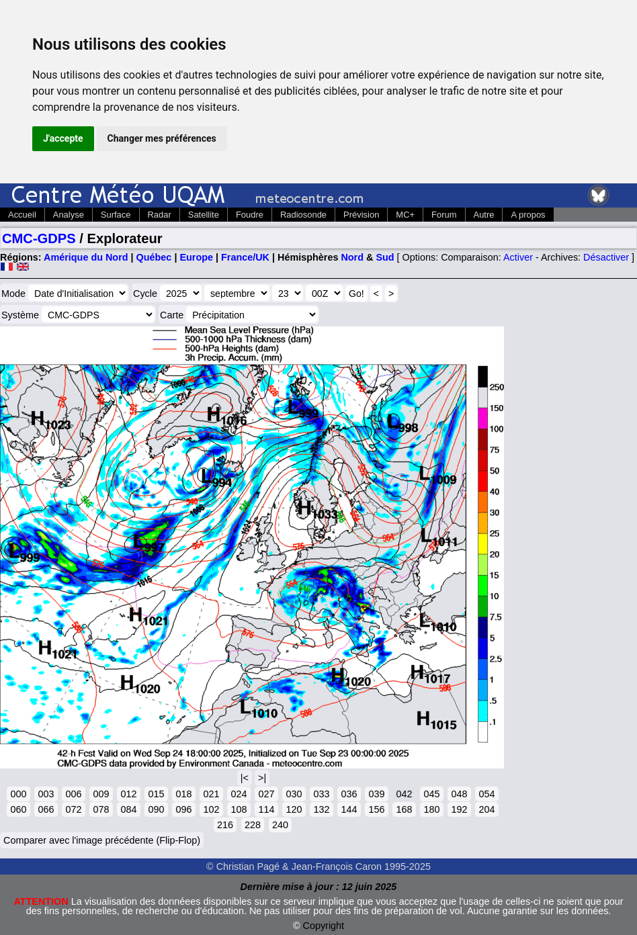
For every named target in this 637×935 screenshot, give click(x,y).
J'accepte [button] (63, 138)
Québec (154, 257)
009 (101, 794)
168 (404, 809)
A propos (528, 215)
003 (46, 794)
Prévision (361, 215)
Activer (518, 257)
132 (321, 809)
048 (459, 794)
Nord (352, 257)
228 (253, 824)
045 (431, 794)
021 (211, 794)
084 (128, 809)
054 (486, 794)
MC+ (405, 215)
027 (266, 794)
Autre (484, 215)
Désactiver (606, 257)
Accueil (22, 215)
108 (238, 809)
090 (156, 809)
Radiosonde (303, 215)
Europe (196, 257)
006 (73, 794)
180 (431, 809)
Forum (443, 215)
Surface (116, 215)
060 (18, 809)
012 (128, 794)
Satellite (203, 215)
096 (183, 809)
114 (266, 809)
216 (225, 824)
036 (349, 794)
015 (156, 794)
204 (486, 809)
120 (294, 809)
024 (238, 794)
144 (349, 809)
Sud (385, 257)
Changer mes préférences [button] (162, 138)
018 (183, 794)
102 (211, 809)
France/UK (245, 257)
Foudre (249, 215)
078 (101, 809)
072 (73, 809)
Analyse (68, 215)
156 (376, 809)
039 (376, 794)
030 (294, 794)
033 (321, 794)
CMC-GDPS (39, 238)
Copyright (324, 925)
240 (280, 824)
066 (46, 809)
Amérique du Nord (86, 257)
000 (18, 794)
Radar (159, 215)
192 (459, 809)
